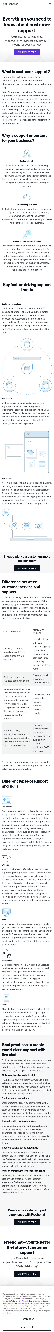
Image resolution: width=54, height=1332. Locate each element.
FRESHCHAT (26, 1318)
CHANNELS (26, 1311)
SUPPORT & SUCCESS (26, 1305)
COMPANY (26, 1298)
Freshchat (10, 3)
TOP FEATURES (26, 1325)
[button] (50, 4)
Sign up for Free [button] (27, 52)
